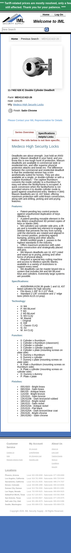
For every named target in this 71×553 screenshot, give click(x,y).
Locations (10, 470)
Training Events (57, 456)
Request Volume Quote (15, 460)
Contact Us (10, 452)
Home (46, 14)
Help (8, 456)
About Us (57, 443)
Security (54, 467)
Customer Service (12, 445)
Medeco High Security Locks (28, 104)
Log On (59, 14)
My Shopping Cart (35, 456)
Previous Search (30, 38)
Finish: (22, 110)
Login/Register (34, 452)
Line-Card (55, 452)
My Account (36, 443)
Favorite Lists (33, 460)
